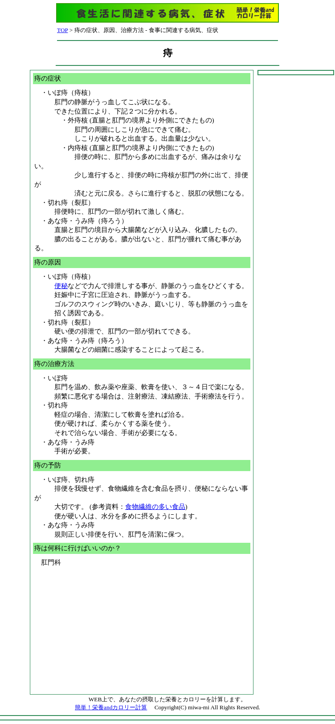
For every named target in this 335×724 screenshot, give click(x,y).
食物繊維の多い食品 (155, 506)
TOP (62, 30)
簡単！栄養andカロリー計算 (111, 707)
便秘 (61, 285)
